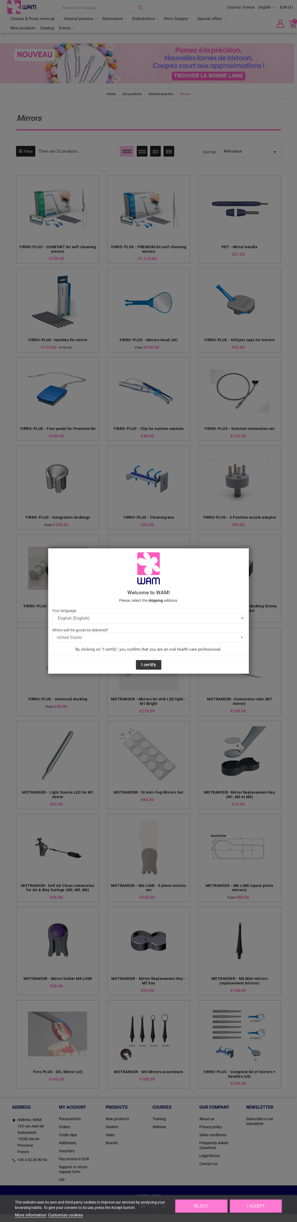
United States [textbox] (69, 637)
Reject (201, 1206)
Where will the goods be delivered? (80, 630)
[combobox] (148, 638)
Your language (64, 610)
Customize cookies (65, 1215)
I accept (256, 1206)
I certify (148, 664)
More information (30, 1215)
